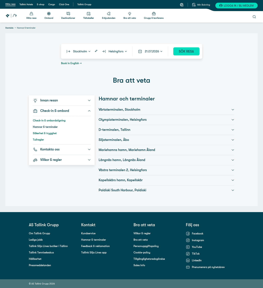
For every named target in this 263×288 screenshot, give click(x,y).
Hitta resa (10, 4)
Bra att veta (141, 239)
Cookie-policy (142, 252)
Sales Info (139, 265)
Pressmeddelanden (40, 265)
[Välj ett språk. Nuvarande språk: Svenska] (182, 5)
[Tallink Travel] (11, 15)
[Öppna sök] (254, 16)
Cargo (51, 4)
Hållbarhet (35, 258)
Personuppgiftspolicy (146, 246)
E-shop (40, 4)
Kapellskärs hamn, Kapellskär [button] (166, 180)
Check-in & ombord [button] (62, 111)
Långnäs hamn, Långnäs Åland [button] (166, 160)
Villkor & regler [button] (62, 160)
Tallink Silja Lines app (94, 252)
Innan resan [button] (62, 100)
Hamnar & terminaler (45, 126)
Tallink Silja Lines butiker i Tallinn (48, 246)
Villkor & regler (142, 233)
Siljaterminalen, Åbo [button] (166, 140)
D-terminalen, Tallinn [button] (166, 130)
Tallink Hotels (26, 4)
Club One (64, 4)
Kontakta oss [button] (62, 149)
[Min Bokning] (201, 5)
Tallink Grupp (84, 4)
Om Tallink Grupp (39, 233)
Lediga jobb (36, 239)
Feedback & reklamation (95, 246)
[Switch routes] (96, 51)
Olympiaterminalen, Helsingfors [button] (166, 120)
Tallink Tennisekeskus (41, 252)
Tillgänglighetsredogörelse (149, 258)
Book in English (70, 63)
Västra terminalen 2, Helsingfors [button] (166, 170)
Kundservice (88, 233)
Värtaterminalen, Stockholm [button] (166, 110)
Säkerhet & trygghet (45, 133)
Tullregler (38, 139)
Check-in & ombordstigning (49, 120)
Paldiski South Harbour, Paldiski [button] (166, 190)
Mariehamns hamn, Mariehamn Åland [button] (166, 150)
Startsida (9, 28)
